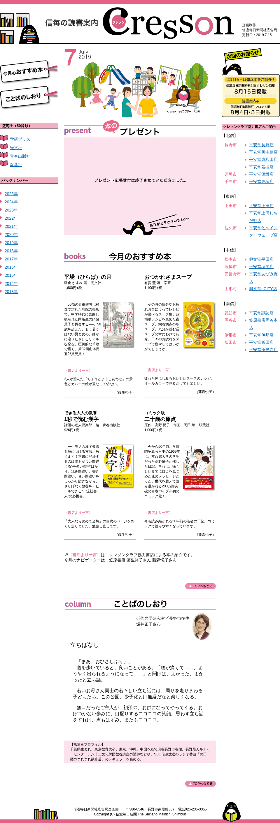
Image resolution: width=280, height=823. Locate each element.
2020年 (11, 234)
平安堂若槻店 (261, 167)
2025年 (11, 193)
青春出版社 (20, 156)
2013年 (11, 291)
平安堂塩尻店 (261, 266)
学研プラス (20, 139)
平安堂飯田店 (261, 342)
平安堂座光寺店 (263, 349)
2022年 (11, 218)
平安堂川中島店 (263, 152)
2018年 (11, 251)
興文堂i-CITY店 (263, 288)
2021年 (11, 226)
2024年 (11, 202)
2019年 (11, 242)
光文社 (16, 147)
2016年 (11, 267)
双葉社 (16, 164)
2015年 (11, 275)
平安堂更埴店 (261, 181)
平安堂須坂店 (261, 174)
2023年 (11, 210)
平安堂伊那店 (261, 335)
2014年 (11, 283)
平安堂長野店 (261, 144)
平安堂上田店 (261, 205)
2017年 (11, 259)
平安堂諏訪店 (261, 313)
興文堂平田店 (261, 259)
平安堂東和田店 (263, 159)
